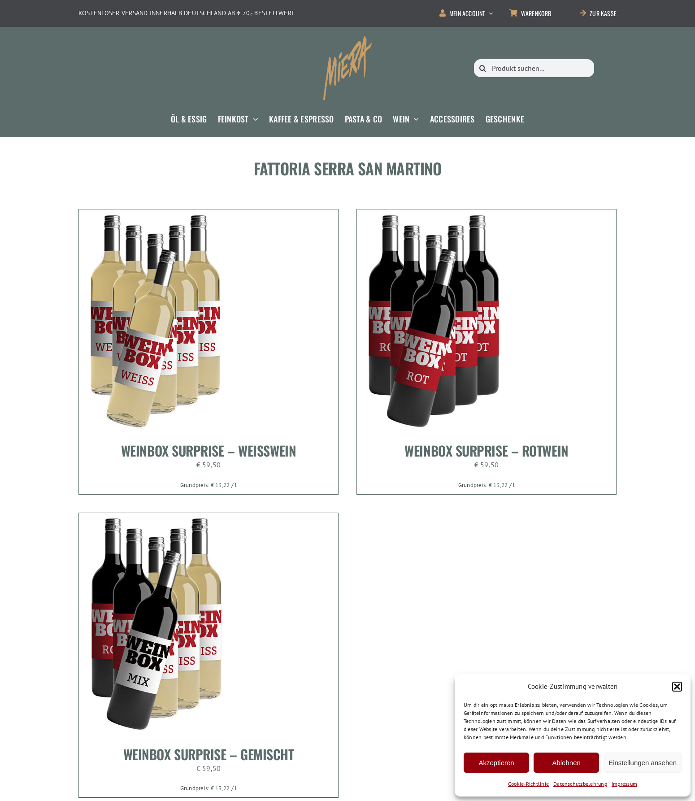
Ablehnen (566, 762)
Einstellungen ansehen (642, 762)
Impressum (624, 783)
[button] (677, 686)
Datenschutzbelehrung (580, 783)
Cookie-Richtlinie (528, 783)
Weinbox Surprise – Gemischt (208, 754)
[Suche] (483, 68)
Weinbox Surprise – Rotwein (486, 450)
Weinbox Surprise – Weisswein (208, 450)
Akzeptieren (496, 762)
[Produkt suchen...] (534, 68)
